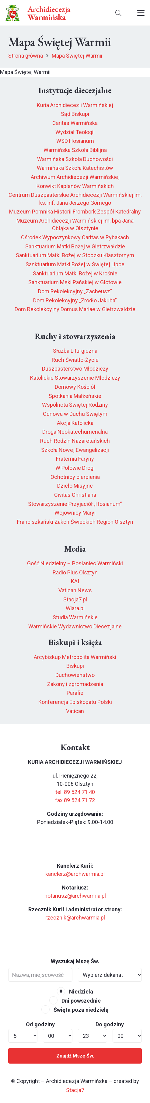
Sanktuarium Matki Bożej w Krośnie (75, 273)
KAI (75, 581)
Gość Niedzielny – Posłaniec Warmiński (75, 563)
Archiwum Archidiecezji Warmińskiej (75, 177)
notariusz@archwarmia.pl (75, 896)
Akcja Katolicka (75, 423)
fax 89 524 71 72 (75, 800)
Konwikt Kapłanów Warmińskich (75, 186)
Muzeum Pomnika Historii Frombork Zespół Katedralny (75, 211)
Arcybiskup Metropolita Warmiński (75, 657)
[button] (118, 13)
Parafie (75, 693)
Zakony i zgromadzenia (75, 684)
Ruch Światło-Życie (75, 360)
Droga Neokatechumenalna (75, 432)
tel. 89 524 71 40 (75, 792)
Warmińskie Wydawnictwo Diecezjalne (75, 626)
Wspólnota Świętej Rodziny (75, 405)
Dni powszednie (75, 1000)
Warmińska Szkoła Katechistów (75, 168)
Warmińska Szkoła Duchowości (75, 159)
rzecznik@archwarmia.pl (75, 917)
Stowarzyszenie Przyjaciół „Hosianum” (75, 504)
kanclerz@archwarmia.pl (75, 874)
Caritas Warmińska (75, 123)
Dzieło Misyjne (75, 486)
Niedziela (75, 991)
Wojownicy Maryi (75, 512)
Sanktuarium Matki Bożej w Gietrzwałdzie (75, 246)
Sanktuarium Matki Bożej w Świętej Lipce (75, 264)
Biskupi (75, 666)
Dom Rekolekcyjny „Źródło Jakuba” (75, 300)
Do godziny (110, 1024)
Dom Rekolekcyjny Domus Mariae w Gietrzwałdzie (75, 309)
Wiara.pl (75, 608)
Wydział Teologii (75, 132)
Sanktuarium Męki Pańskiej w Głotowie (75, 282)
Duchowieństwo (75, 675)
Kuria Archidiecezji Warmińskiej (75, 105)
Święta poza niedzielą (75, 1010)
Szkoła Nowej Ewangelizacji (75, 450)
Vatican (75, 711)
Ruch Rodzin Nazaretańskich (75, 441)
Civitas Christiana (75, 495)
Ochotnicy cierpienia (75, 477)
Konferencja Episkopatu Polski (75, 702)
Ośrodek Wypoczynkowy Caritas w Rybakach (75, 237)
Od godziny (40, 1024)
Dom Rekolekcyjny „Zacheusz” (75, 291)
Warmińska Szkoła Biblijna (75, 150)
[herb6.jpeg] (12, 13)
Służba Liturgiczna (75, 351)
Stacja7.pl (75, 599)
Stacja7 (75, 1090)
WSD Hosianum (75, 141)
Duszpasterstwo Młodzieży (75, 368)
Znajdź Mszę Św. (75, 1056)
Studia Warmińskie (75, 617)
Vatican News (75, 590)
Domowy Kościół (75, 387)
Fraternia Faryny (75, 459)
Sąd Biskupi (75, 114)
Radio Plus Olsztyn (75, 572)
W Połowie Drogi (75, 468)
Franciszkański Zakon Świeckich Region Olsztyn (75, 522)
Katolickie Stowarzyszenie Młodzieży (75, 378)
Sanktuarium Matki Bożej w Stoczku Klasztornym (75, 255)
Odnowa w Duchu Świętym (75, 414)
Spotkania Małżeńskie (75, 396)
